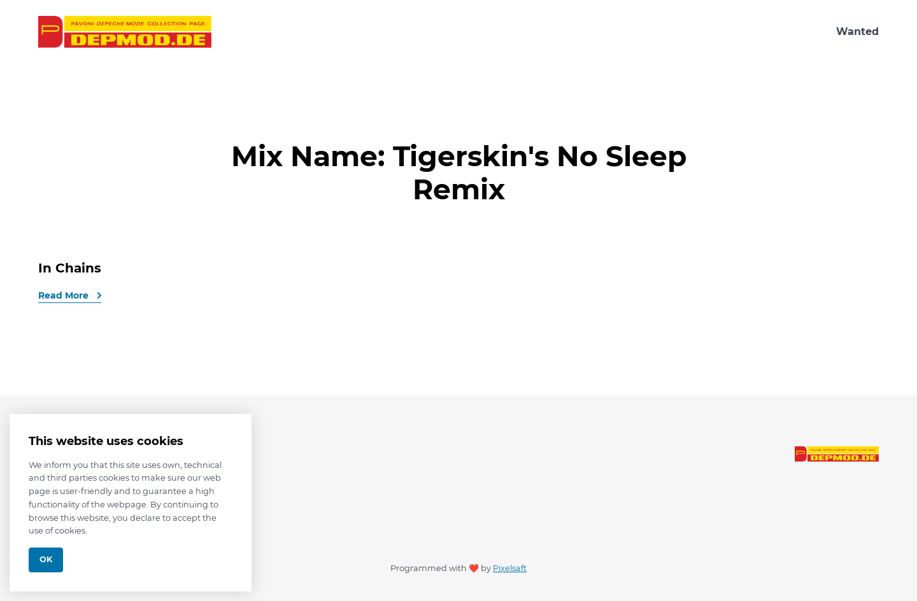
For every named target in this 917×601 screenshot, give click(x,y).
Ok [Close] (45, 559)
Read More (64, 295)
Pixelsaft (510, 568)
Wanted (857, 31)
